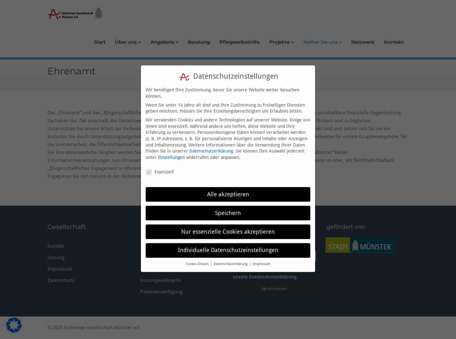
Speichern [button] (228, 206)
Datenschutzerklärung (211, 144)
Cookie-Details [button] (198, 258)
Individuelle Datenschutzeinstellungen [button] (228, 244)
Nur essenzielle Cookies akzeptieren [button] (228, 225)
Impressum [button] (261, 258)
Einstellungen (171, 151)
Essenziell (160, 166)
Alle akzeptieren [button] (228, 188)
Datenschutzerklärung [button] (231, 258)
